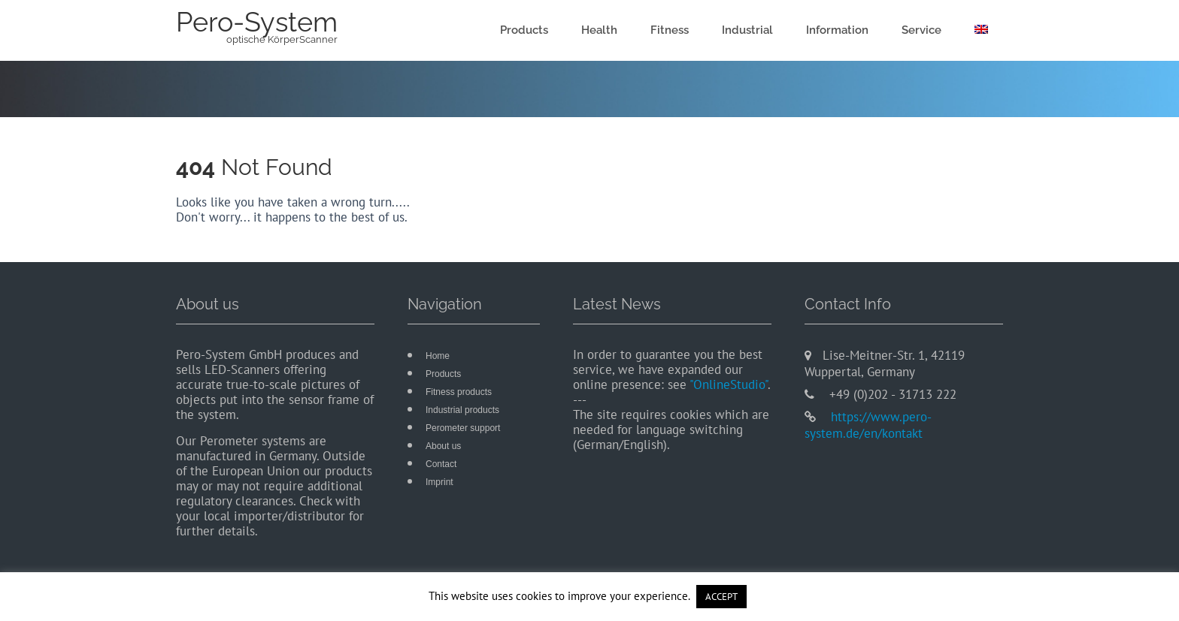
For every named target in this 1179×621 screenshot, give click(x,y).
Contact (441, 464)
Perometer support (463, 428)
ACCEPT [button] (721, 596)
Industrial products (462, 410)
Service (921, 30)
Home (438, 356)
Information (837, 30)
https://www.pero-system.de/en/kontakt (868, 425)
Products (524, 30)
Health (599, 30)
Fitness (669, 30)
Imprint (439, 482)
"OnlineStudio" (729, 384)
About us (443, 446)
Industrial (747, 30)
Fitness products (459, 392)
